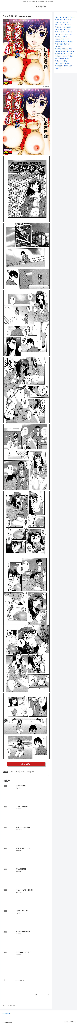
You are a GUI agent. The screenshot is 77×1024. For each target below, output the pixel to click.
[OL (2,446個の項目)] (72, 17)
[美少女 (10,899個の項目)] (58, 61)
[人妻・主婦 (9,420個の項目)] (59, 39)
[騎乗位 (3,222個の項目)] (58, 68)
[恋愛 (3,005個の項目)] (57, 54)
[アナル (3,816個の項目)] (58, 22)
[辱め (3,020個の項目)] (67, 63)
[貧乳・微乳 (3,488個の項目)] (59, 63)
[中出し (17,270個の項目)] (58, 37)
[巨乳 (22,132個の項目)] (62, 51)
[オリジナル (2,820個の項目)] (59, 24)
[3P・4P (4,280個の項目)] (58, 17)
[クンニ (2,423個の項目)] (58, 27)
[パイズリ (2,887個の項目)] (58, 29)
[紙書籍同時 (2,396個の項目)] (59, 58)
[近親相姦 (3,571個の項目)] (58, 66)
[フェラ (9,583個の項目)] (69, 32)
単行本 (17, 771)
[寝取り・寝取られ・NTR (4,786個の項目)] (63, 49)
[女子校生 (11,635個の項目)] (58, 44)
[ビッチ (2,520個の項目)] (66, 29)
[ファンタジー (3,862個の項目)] (60, 32)
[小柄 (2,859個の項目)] (57, 51)
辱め (32, 771)
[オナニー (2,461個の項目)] (65, 22)
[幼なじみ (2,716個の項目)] (70, 51)
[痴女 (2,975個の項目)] (64, 56)
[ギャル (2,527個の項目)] (68, 24)
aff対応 (11, 771)
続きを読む (26, 764)
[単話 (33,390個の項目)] (70, 41)
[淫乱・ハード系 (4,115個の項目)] (66, 54)
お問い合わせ (6, 1013)
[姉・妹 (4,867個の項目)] (66, 44)
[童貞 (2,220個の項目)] (70, 56)
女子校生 (22, 771)
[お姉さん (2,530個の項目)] (58, 20)
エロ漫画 (5, 771)
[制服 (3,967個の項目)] (57, 41)
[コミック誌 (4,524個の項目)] (66, 27)
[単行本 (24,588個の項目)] (63, 41)
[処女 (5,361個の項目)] (67, 39)
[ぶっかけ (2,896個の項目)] (67, 20)
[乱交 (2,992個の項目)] (64, 37)
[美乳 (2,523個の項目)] (67, 58)
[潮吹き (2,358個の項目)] (58, 56)
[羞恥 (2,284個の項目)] (64, 61)
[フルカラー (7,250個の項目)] (59, 34)
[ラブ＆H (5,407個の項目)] (68, 34)
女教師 (28, 771)
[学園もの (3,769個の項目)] (58, 46)
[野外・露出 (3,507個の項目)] (67, 66)
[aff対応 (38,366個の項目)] (65, 17)
